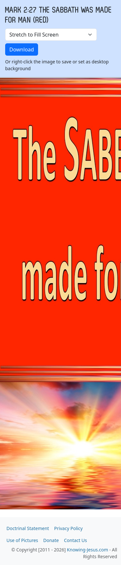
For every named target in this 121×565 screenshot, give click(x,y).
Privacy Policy (68, 528)
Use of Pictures (22, 540)
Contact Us (75, 540)
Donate (51, 540)
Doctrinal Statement (27, 528)
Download (21, 49)
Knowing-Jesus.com (87, 550)
